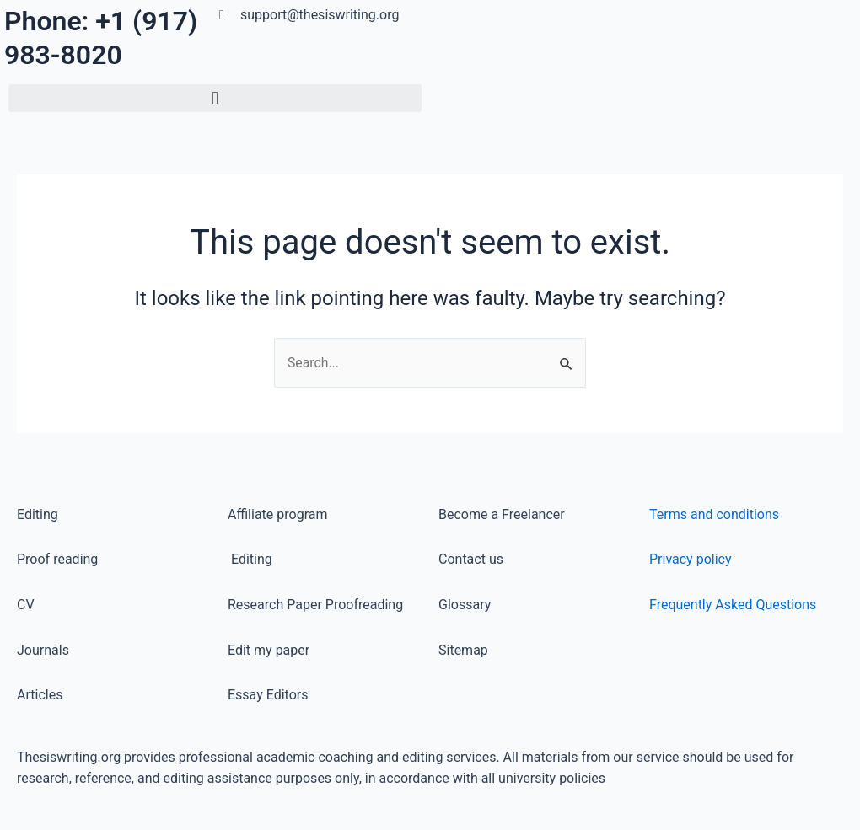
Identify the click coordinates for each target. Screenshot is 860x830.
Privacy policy (690, 560)
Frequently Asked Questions (732, 605)
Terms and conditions (714, 514)
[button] (215, 98)
